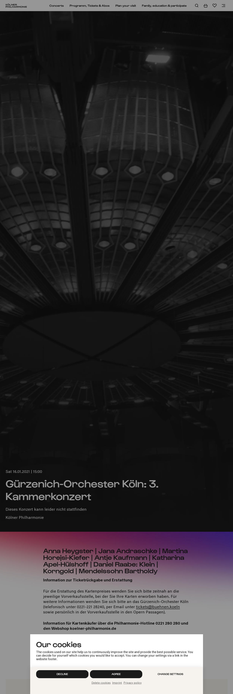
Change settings (170, 674)
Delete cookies (101, 683)
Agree (116, 674)
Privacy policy (132, 683)
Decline (62, 674)
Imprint (117, 683)
